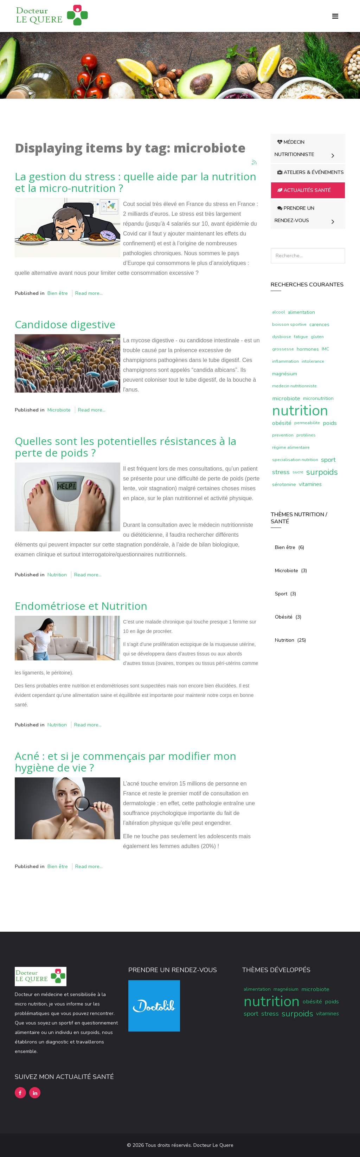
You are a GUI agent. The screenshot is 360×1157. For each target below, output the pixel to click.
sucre (297, 472)
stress (281, 472)
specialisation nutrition (295, 460)
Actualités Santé (304, 190)
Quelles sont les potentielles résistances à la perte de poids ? (125, 447)
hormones (308, 349)
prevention (283, 435)
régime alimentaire (291, 447)
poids (330, 423)
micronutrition (318, 398)
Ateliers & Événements (310, 172)
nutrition (300, 411)
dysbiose (281, 337)
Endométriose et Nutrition (81, 606)
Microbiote (59, 410)
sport (328, 459)
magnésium (284, 373)
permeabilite (307, 423)
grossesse (283, 349)
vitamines (310, 484)
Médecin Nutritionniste (294, 148)
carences (319, 324)
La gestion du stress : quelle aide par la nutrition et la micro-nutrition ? (135, 182)
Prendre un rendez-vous (294, 214)
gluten (317, 337)
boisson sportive (289, 324)
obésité (281, 423)
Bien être (57, 293)
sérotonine (284, 484)
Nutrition (57, 574)
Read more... (89, 293)
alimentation (301, 312)
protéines (306, 435)
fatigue (301, 337)
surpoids (322, 472)
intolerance (313, 361)
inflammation (285, 361)
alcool (278, 312)
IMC (325, 349)
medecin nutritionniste (294, 386)
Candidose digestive (65, 324)
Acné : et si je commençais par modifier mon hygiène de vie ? (125, 762)
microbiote (286, 398)
